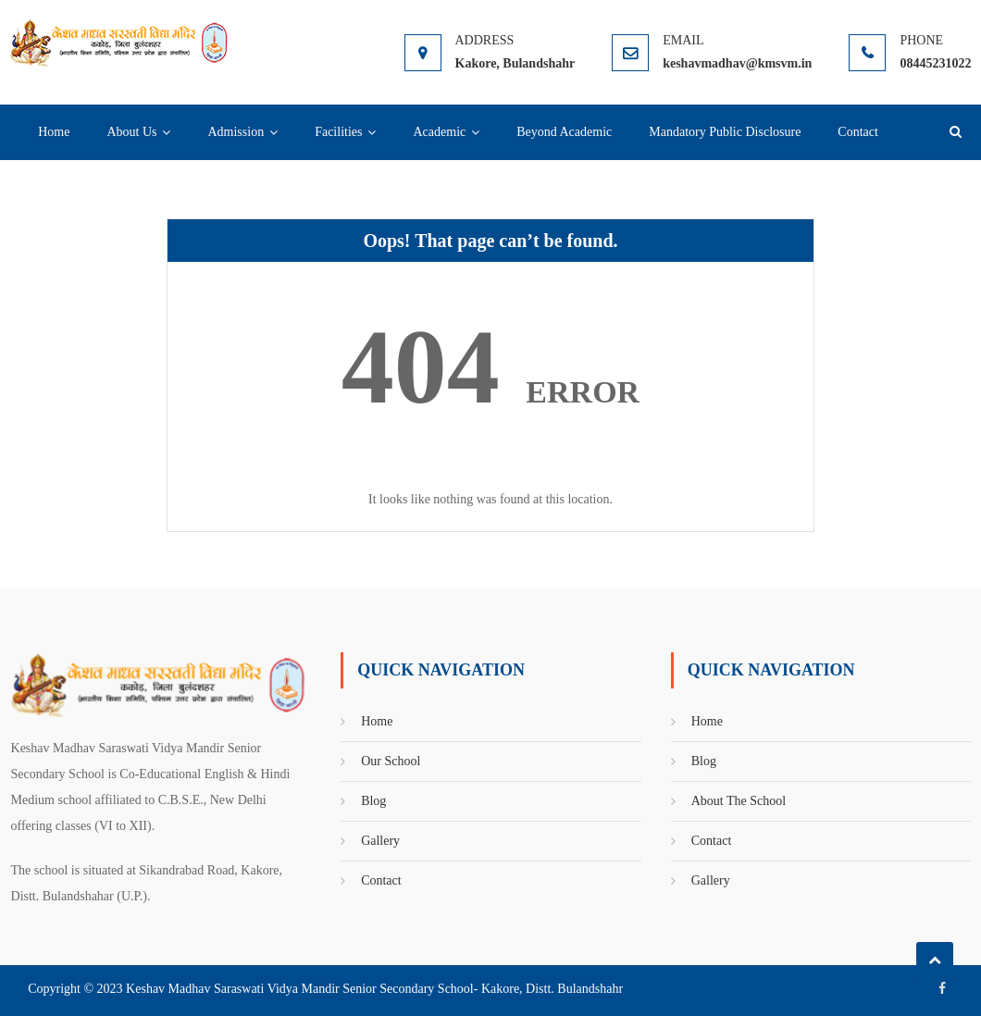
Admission (235, 132)
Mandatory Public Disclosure (725, 132)
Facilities (338, 132)
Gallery (380, 841)
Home (53, 132)
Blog (373, 801)
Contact (858, 132)
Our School (390, 761)
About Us (131, 132)
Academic (439, 132)
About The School (738, 801)
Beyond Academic (564, 132)
